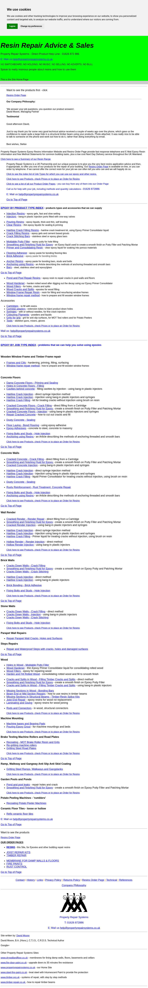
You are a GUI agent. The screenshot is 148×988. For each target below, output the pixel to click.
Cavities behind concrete (20, 388)
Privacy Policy (53, 880)
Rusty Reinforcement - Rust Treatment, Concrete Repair (38, 487)
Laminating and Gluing (19, 702)
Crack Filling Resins (17, 233)
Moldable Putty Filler (18, 241)
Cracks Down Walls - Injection (23, 614)
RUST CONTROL (16, 866)
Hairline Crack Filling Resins (22, 230)
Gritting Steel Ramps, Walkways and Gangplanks (34, 769)
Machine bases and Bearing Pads (25, 723)
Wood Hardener (15, 283)
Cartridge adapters (16, 309)
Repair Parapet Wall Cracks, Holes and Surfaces (34, 638)
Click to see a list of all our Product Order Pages (30, 184)
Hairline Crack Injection (19, 394)
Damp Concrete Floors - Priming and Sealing (32, 382)
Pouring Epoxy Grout (18, 726)
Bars (9, 267)
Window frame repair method (23, 295)
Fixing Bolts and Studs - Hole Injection (28, 433)
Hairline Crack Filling (18, 400)
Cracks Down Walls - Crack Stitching (27, 571)
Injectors (11, 216)
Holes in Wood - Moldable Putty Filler (27, 665)
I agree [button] (12, 26)
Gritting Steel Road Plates (21, 748)
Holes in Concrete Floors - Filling (25, 385)
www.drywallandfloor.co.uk (14, 958)
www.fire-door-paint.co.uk (14, 962)
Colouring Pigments (17, 314)
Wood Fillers (13, 286)
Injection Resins (15, 213)
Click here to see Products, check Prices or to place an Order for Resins (43, 179)
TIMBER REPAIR (16, 855)
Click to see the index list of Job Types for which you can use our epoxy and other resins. (51, 174)
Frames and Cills (16, 362)
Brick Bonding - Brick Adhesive (24, 585)
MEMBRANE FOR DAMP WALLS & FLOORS (32, 860)
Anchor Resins (14, 261)
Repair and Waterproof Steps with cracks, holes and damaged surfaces (47, 649)
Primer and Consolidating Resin (24, 247)
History (31, 880)
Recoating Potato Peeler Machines (26, 803)
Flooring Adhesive (16, 253)
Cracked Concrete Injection (22, 465)
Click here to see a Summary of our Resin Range (26, 159)
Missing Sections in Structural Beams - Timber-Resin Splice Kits (43, 696)
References (125, 880)
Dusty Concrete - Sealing (20, 419)
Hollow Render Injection (20, 544)
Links (40, 880)
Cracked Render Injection (21, 525)
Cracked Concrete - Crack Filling (25, 459)
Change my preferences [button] (31, 26)
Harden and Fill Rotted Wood (23, 674)
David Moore (22, 935)
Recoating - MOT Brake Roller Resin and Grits (33, 742)
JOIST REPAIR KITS (18, 852)
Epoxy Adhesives (16, 428)
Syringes (11, 311)
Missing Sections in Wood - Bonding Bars (30, 690)
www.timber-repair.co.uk (13, 982)
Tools (9, 320)
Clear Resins (13, 224)
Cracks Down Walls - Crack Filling (25, 565)
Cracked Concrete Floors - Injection (26, 411)
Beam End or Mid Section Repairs (25, 693)
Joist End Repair (15, 699)
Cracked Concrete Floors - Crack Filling (29, 405)
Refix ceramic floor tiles (19, 813)
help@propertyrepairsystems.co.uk (33, 59)
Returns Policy (71, 880)
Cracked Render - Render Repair (25, 519)
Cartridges (12, 306)
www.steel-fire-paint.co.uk (14, 972)
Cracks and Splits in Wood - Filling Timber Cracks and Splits (40, 679)
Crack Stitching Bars (18, 236)
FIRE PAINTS (14, 863)
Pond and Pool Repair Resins (23, 278)
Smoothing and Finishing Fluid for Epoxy (29, 244)
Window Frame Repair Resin (23, 292)
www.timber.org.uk (10, 977)
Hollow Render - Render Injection (25, 541)
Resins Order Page (16, 95)
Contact (20, 880)
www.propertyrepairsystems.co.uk (18, 967)
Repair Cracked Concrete (21, 414)
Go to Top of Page (16, 199)
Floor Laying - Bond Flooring (22, 425)
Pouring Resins (15, 221)
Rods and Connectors (18, 708)
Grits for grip (13, 317)
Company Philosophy (74, 885)
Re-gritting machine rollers (21, 745)
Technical (111, 880)
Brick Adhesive (14, 256)
